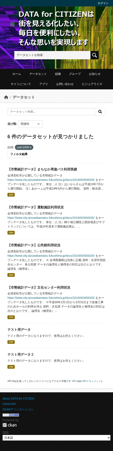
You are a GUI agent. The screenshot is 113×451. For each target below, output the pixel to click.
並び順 (11, 123)
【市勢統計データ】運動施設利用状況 (35, 207)
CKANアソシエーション (18, 409)
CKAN (9, 425)
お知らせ (95, 73)
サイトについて (21, 84)
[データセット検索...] (51, 111)
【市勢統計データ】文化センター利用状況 (38, 287)
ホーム (16, 73)
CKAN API (9, 404)
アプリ (43, 84)
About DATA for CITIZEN (18, 398)
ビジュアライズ (92, 84)
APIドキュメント (91, 381)
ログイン (103, 3)
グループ (75, 73)
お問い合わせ (65, 84)
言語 (5, 432)
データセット (38, 73)
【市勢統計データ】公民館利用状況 (33, 245)
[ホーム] (6, 97)
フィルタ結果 (19, 154)
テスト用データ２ (20, 354)
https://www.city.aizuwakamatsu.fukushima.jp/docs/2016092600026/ (51, 179)
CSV (11, 194)
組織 (58, 73)
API (74, 381)
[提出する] (100, 111)
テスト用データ (19, 329)
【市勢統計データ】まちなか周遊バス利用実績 (42, 169)
